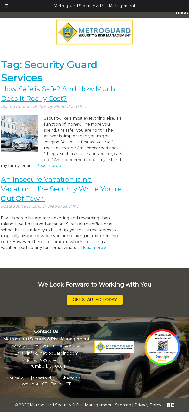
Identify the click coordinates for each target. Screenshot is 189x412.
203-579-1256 (36, 346)
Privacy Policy (147, 405)
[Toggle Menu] (6, 6)
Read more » (48, 165)
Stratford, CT (45, 378)
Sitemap (123, 405)
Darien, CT (61, 384)
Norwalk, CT (18, 378)
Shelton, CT (73, 378)
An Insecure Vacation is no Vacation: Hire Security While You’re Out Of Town (61, 189)
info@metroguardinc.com (52, 353)
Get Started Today (95, 299)
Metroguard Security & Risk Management (95, 5)
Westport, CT (34, 384)
